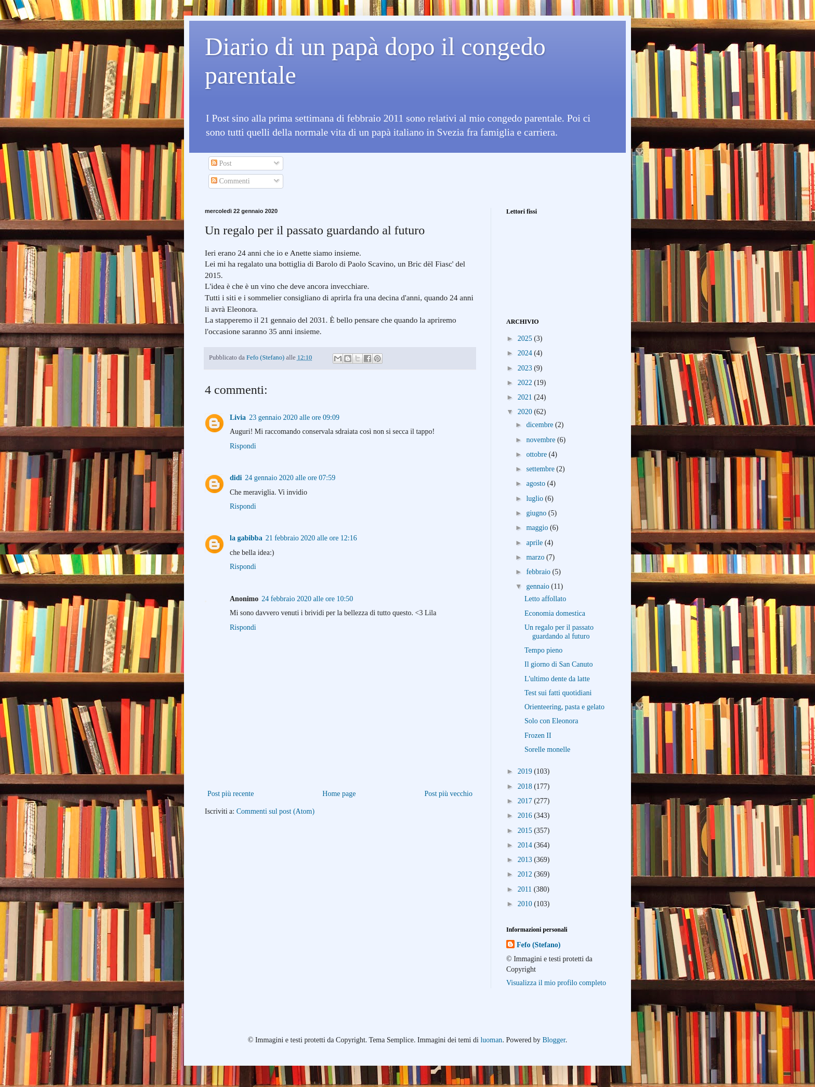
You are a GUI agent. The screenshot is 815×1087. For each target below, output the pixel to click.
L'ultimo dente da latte (557, 679)
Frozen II (537, 735)
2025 (526, 338)
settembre (541, 469)
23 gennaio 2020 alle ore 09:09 (294, 417)
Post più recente (230, 794)
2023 (526, 368)
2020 (526, 412)
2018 (526, 786)
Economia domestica (554, 613)
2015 (526, 830)
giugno (537, 513)
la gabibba (246, 538)
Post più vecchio (448, 794)
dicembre (540, 425)
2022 (526, 383)
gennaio (538, 586)
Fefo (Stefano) (538, 945)
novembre (541, 440)
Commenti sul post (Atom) (275, 811)
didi (236, 478)
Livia (238, 417)
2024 (526, 353)
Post (221, 163)
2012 (526, 874)
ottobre (537, 454)
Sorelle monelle (547, 749)
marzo (536, 557)
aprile (535, 543)
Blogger (553, 1040)
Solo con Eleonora (551, 721)
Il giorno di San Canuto (558, 664)
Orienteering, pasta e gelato (564, 707)
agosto (536, 483)
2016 (526, 815)
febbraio (539, 572)
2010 (526, 904)
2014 (526, 845)
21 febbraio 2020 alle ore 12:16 (311, 538)
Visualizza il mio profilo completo (556, 983)
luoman (491, 1040)
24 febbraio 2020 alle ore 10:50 (307, 599)
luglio (535, 498)
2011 (526, 889)
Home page (339, 794)
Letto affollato (545, 599)
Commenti (230, 181)
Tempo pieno (543, 650)
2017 (526, 801)
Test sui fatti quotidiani (557, 693)
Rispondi (243, 446)
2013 (526, 860)
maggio (538, 528)
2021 (526, 397)
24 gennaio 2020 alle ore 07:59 (290, 478)
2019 (526, 771)
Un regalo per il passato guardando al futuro (559, 632)
